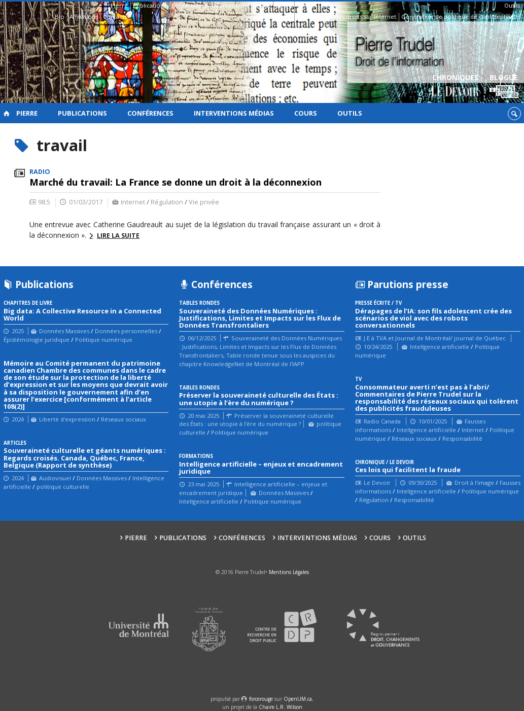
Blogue (504, 86)
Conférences (189, 5)
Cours (283, 5)
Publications (149, 5)
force (261, 698)
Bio (59, 16)
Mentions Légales (289, 572)
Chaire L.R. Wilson (280, 706)
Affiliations (83, 16)
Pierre (119, 5)
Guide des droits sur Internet (356, 16)
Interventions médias (241, 5)
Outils (512, 5)
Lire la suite (118, 235)
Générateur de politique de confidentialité (460, 16)
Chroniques (455, 86)
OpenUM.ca (298, 698)
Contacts (115, 16)
